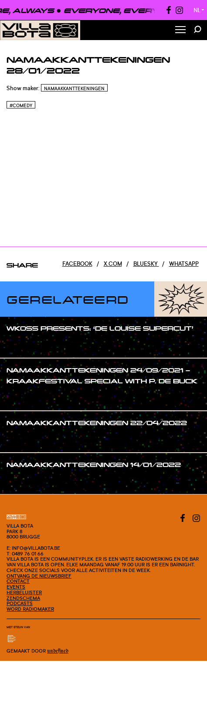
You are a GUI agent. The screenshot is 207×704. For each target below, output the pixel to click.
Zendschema (23, 598)
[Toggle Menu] (180, 30)
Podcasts (20, 603)
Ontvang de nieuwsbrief (39, 575)
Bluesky (146, 263)
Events (16, 586)
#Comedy (21, 105)
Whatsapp (184, 263)
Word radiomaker (30, 609)
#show (24, 345)
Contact (18, 581)
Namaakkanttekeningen (74, 88)
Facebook (77, 263)
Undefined (57, 651)
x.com (113, 263)
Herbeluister (24, 592)
